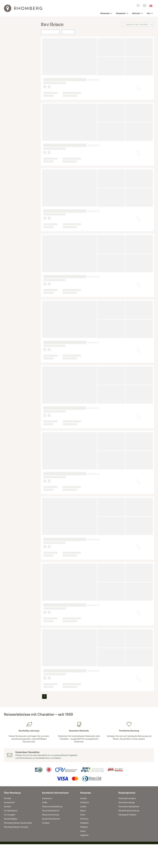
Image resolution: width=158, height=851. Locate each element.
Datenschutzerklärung (52, 806)
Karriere (7, 806)
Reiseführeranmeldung (128, 810)
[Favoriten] (138, 5)
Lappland (84, 835)
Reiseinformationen (51, 819)
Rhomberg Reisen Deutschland (18, 823)
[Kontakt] (144, 5)
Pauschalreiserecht (50, 810)
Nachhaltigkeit (10, 819)
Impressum (47, 798)
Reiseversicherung (50, 814)
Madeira (84, 827)
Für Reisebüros (10, 810)
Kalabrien (84, 823)
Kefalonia (84, 802)
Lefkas (83, 806)
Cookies (45, 823)
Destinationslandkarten (128, 806)
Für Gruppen (9, 814)
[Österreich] (151, 5)
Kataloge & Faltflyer (127, 814)
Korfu (82, 814)
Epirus (83, 810)
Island (82, 831)
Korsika (83, 798)
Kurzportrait (9, 802)
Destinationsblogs (126, 802)
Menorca (84, 819)
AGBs (44, 802)
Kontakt (7, 798)
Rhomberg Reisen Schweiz (16, 827)
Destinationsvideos (127, 798)
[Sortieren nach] (138, 24)
